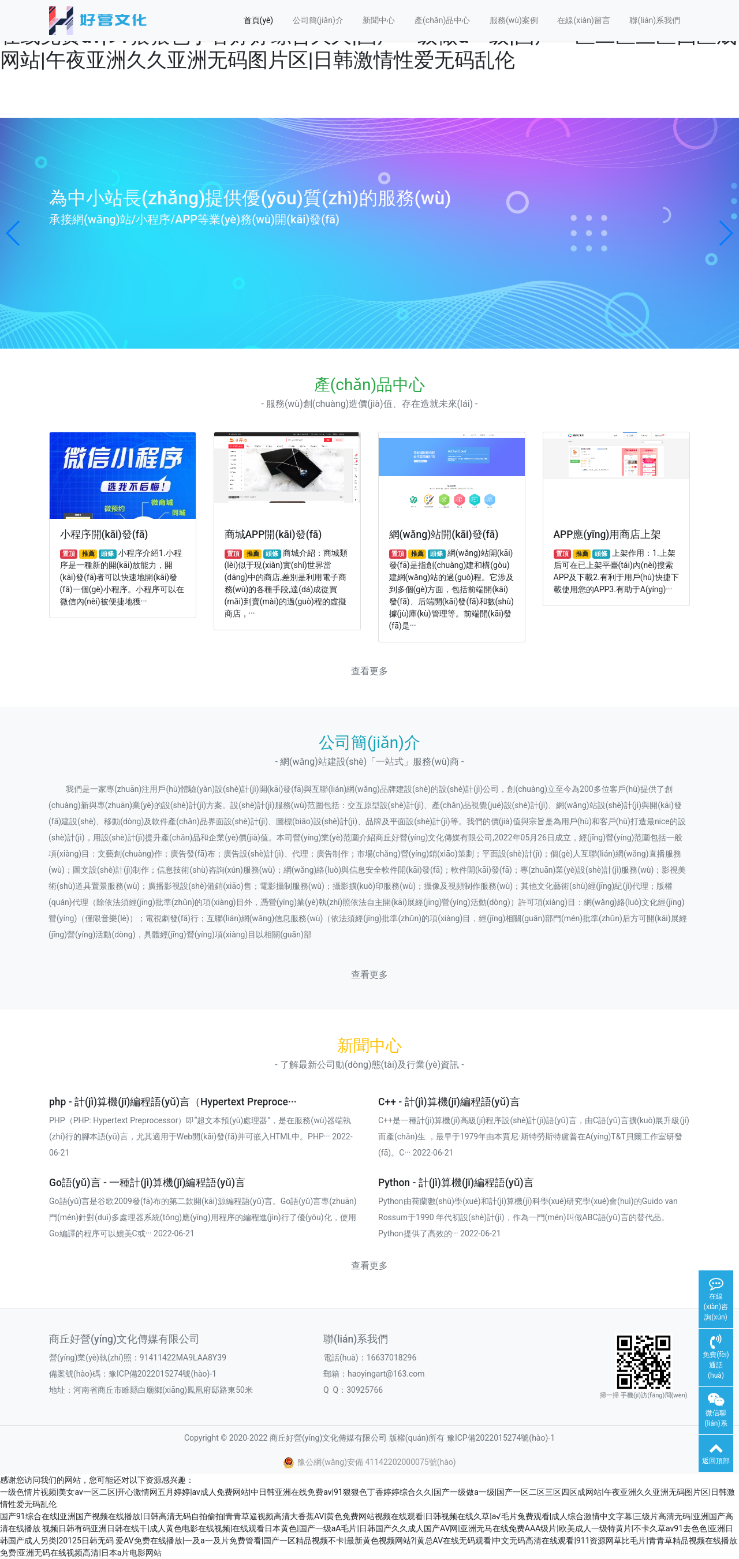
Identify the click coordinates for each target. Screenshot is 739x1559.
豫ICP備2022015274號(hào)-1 (163, 1373)
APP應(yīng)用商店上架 (608, 534)
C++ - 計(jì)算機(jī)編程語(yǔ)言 (449, 1102)
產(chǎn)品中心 (442, 20)
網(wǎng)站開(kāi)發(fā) (444, 534)
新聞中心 (379, 20)
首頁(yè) (259, 20)
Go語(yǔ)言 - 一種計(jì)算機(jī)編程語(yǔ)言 (147, 1182)
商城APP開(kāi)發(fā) (273, 534)
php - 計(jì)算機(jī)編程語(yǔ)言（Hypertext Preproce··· (173, 1102)
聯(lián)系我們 (654, 20)
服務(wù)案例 (514, 20)
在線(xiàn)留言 (583, 20)
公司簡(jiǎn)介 (318, 20)
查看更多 (369, 671)
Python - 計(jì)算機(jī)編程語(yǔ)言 (456, 1182)
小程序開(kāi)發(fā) (104, 534)
